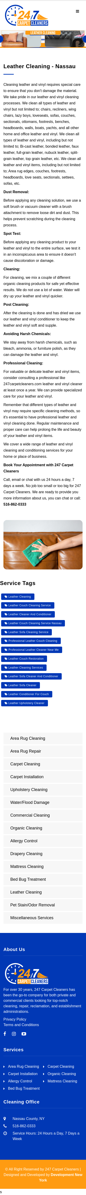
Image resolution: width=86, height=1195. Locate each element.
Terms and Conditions (21, 1025)
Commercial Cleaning (30, 815)
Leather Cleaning (26, 892)
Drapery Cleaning (26, 853)
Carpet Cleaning (25, 764)
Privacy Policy (14, 1019)
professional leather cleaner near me (32, 649)
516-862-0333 (14, 504)
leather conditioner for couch (27, 694)
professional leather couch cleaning (31, 640)
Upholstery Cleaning (28, 789)
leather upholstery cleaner (24, 703)
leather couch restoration (24, 658)
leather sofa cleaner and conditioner (31, 676)
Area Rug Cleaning (27, 738)
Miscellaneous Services (31, 918)
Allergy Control (23, 841)
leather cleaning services (24, 667)
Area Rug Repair (25, 751)
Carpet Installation (27, 777)
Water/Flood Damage (29, 802)
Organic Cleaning (26, 828)
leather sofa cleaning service (26, 632)
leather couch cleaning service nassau (33, 623)
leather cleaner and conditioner (28, 614)
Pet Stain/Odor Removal (32, 905)
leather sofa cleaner (20, 685)
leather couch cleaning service (28, 605)
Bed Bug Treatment (28, 879)
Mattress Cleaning (27, 866)
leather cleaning (18, 596)
